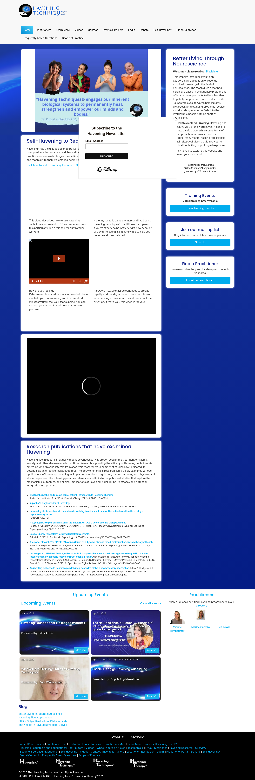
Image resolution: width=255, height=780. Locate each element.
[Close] (175, 117)
